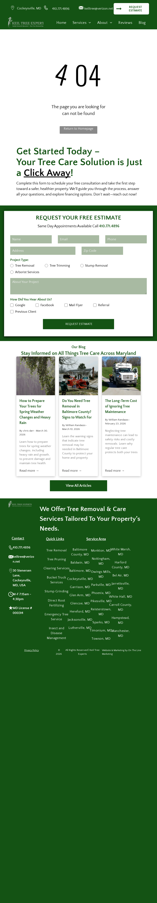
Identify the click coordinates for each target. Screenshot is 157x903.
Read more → (29, 470)
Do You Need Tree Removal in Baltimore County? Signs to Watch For (77, 409)
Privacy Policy (31, 650)
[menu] (148, 13)
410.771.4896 (61, 9)
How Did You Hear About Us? (31, 299)
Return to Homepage (78, 128)
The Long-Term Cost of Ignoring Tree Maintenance (121, 406)
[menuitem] (61, 23)
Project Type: (19, 260)
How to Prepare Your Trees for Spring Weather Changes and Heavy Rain (34, 412)
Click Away (47, 173)
